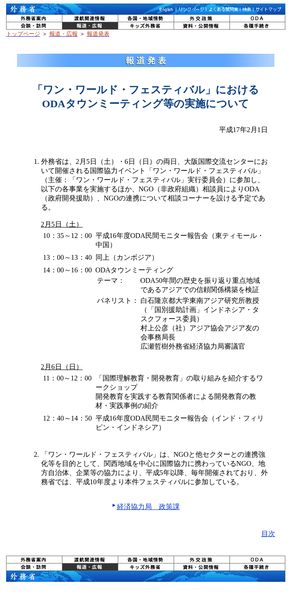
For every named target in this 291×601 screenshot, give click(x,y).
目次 (268, 533)
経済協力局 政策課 (148, 506)
